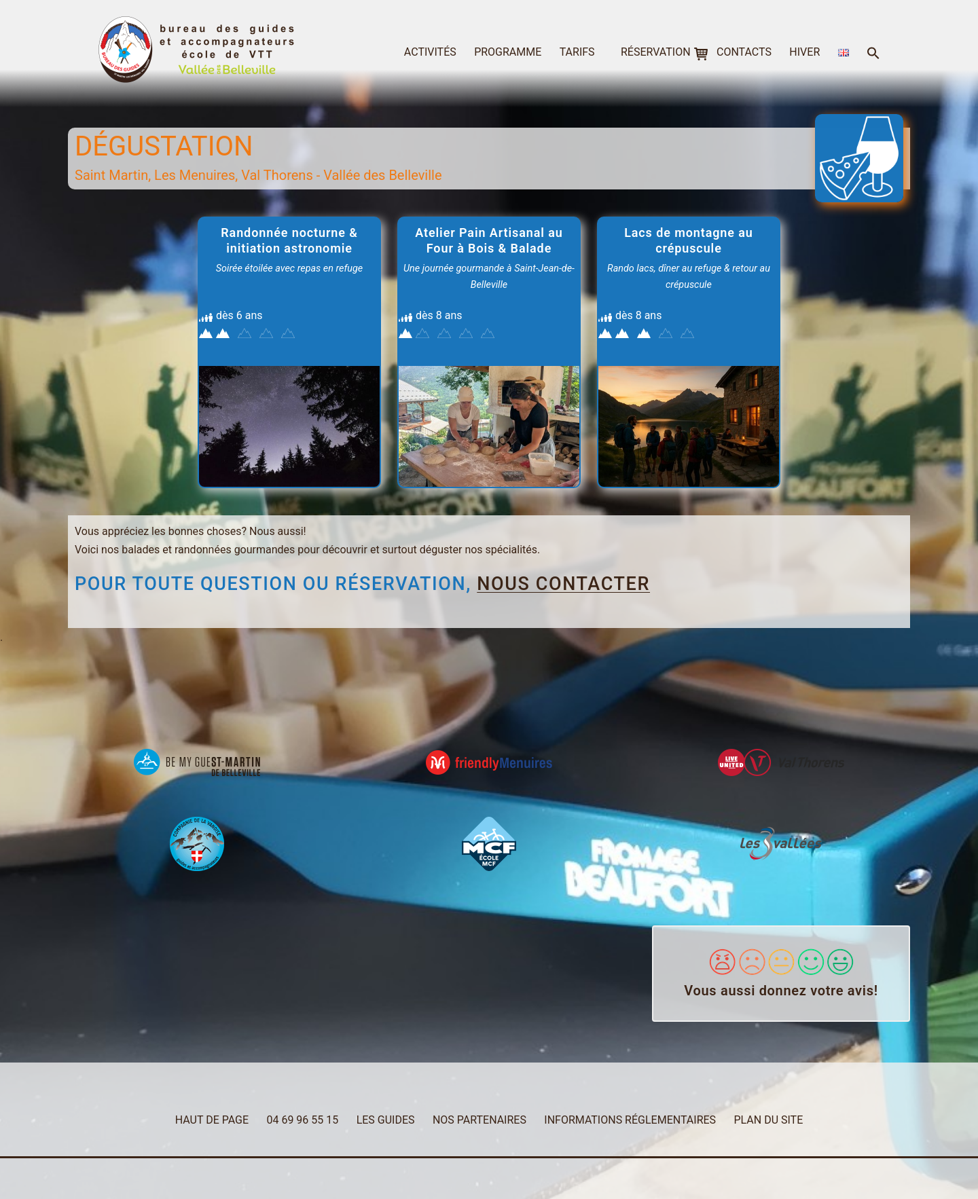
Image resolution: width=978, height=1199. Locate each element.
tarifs (577, 51)
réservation (656, 51)
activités (430, 51)
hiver (804, 51)
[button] (873, 54)
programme (507, 51)
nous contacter (563, 584)
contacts (744, 51)
